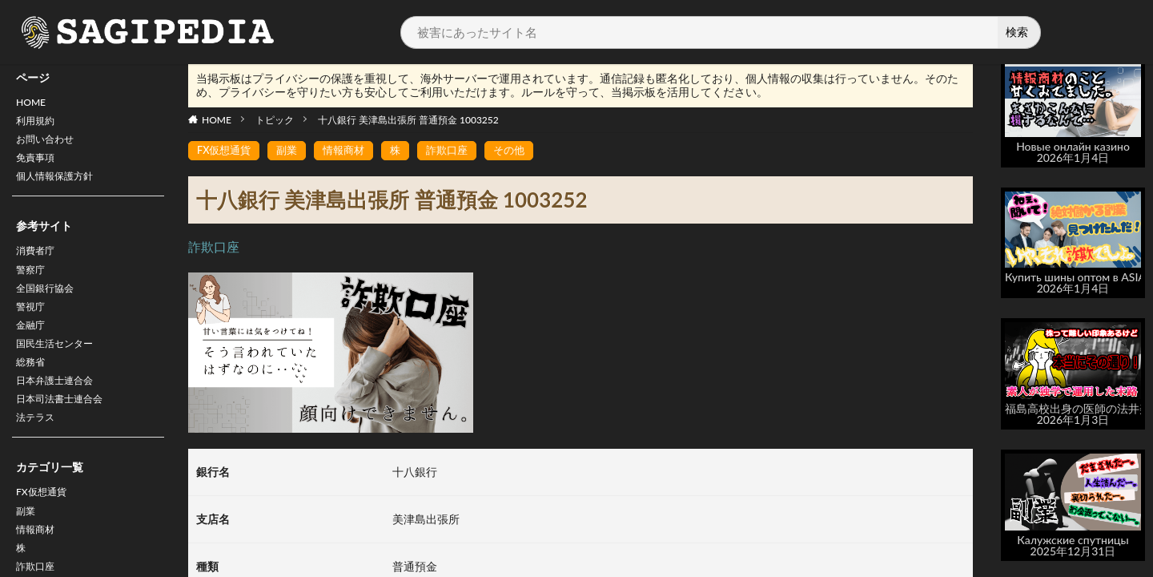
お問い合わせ (49, 145)
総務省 (33, 389)
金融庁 (33, 347)
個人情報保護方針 (61, 187)
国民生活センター (61, 368)
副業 (27, 549)
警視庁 (33, 326)
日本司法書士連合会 (66, 431)
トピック (274, 120)
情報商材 (351, 151)
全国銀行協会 (49, 306)
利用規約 (38, 124)
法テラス (38, 451)
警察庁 (33, 285)
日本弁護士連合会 (61, 410)
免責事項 (38, 166)
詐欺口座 (458, 151)
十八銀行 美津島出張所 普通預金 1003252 (408, 120)
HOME (33, 104)
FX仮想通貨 (45, 528)
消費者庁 (38, 264)
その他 (523, 151)
